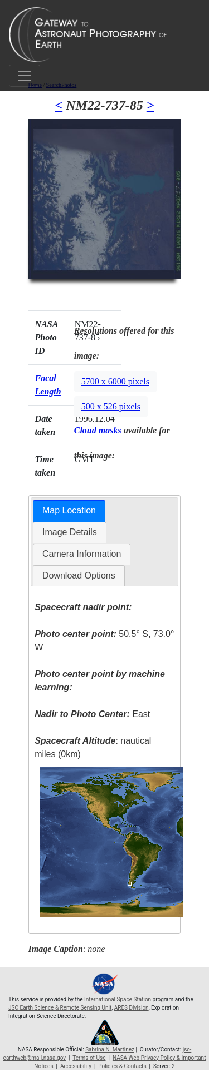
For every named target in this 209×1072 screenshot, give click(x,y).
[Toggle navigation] (24, 76)
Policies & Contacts (122, 1066)
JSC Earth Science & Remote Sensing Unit (59, 1008)
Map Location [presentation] (69, 510)
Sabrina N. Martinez (109, 1049)
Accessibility (75, 1066)
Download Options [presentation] (78, 575)
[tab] (69, 511)
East (92, 714)
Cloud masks (97, 430)
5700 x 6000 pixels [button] (115, 381)
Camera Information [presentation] (81, 554)
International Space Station (117, 999)
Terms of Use (88, 1058)
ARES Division (131, 1008)
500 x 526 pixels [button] (110, 406)
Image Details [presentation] (69, 532)
